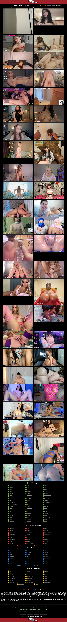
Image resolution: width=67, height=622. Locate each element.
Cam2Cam (12, 493)
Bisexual (46, 552)
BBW (28, 487)
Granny (28, 500)
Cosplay (46, 493)
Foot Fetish (29, 498)
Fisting (11, 498)
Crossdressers (30, 574)
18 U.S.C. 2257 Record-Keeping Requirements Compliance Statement (33, 612)
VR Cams (29, 521)
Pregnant (12, 513)
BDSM (45, 487)
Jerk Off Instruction (14, 504)
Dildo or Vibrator (48, 495)
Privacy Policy (22, 614)
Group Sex (29, 535)
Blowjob (11, 491)
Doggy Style (12, 534)
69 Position (12, 528)
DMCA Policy (37, 614)
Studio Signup (34, 609)
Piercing (46, 511)
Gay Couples (47, 556)
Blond (11, 554)
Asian (45, 485)
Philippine (46, 578)
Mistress (11, 509)
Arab (28, 485)
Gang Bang (12, 535)
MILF (11, 508)
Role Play (46, 513)
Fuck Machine (47, 498)
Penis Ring (12, 563)
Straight (46, 563)
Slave (11, 517)
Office (11, 511)
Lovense (46, 506)
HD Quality (46, 500)
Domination (29, 496)
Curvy (11, 495)
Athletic (11, 487)
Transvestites (21, 584)
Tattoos (46, 519)
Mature (46, 508)
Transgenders (30, 582)
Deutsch (20, 607)
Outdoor (29, 511)
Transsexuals (47, 582)
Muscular (29, 561)
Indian (28, 502)
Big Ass (11, 489)
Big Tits (28, 489)
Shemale (29, 580)
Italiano (39, 607)
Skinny (45, 515)
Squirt (11, 519)
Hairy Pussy (12, 502)
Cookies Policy (44, 614)
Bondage (29, 491)
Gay (28, 556)
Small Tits (29, 517)
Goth (11, 500)
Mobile (28, 509)
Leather (11, 506)
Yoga (28, 522)
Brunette (46, 491)
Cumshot (12, 532)
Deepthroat (29, 495)
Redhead (29, 513)
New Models (47, 509)
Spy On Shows (47, 517)
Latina (45, 504)
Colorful (29, 493)
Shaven (28, 515)
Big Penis (29, 552)
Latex (28, 504)
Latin (11, 560)
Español (27, 607)
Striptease (29, 519)
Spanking (12, 543)
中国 (55, 607)
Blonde (46, 489)
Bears (11, 552)
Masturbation (30, 508)
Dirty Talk (12, 496)
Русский (49, 607)
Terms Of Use (30, 614)
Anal (10, 485)
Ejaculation (12, 556)
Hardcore (12, 537)
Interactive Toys (48, 502)
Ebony (45, 496)
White (45, 521)
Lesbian (29, 506)
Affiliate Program (44, 609)
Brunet (28, 554)
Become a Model (24, 609)
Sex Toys (12, 515)
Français (33, 607)
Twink (19, 565)
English (14, 607)
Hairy (28, 558)
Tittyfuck (37, 545)
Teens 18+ (12, 521)
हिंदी (44, 607)
